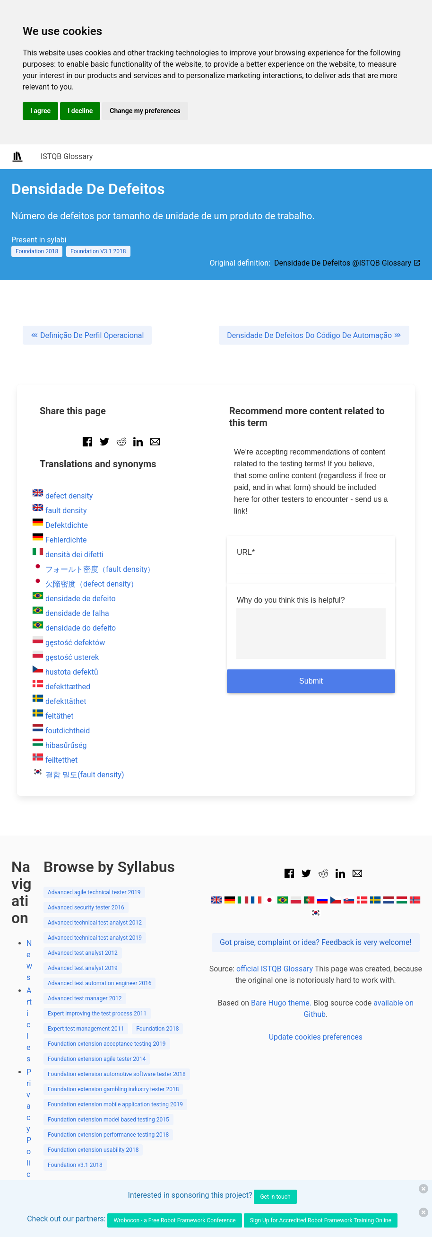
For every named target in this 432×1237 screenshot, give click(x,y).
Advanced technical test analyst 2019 (95, 937)
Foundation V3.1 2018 (98, 251)
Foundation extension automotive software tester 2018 (117, 1074)
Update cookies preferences (316, 1036)
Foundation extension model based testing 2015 (108, 1119)
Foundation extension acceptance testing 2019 (107, 1044)
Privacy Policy (28, 1129)
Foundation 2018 (37, 251)
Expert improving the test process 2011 (97, 1013)
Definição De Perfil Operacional (87, 335)
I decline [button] (80, 111)
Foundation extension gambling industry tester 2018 (113, 1089)
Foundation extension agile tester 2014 (97, 1059)
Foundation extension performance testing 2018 (108, 1134)
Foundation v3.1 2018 (75, 1165)
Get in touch (275, 1196)
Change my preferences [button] (145, 111)
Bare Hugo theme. (281, 1002)
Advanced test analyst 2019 (83, 968)
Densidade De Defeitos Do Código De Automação (314, 335)
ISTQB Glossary (67, 156)
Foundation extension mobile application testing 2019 (115, 1104)
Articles (29, 1024)
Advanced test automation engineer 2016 (99, 983)
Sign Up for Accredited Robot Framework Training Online (320, 1220)
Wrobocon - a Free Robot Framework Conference (174, 1220)
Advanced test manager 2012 (85, 998)
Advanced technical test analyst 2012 (95, 922)
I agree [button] (40, 111)
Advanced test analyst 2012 (83, 953)
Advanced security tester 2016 (86, 907)
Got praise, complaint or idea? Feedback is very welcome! (316, 942)
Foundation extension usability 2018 (93, 1150)
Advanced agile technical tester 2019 (94, 892)
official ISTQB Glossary (274, 968)
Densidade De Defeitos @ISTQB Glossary (347, 262)
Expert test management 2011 (86, 1028)
